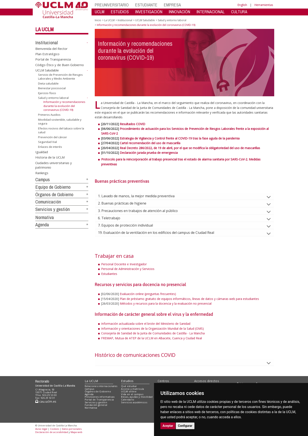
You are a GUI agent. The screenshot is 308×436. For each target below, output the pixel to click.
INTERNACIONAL (211, 12)
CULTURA (239, 12)
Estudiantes (109, 274)
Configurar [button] (185, 425)
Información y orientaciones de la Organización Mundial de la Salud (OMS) (152, 328)
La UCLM (44, 29)
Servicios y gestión (52, 209)
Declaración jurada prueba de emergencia (149, 153)
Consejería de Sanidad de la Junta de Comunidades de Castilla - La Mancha (153, 333)
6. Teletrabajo (112, 218)
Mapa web (76, 432)
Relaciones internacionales (101, 386)
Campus (42, 179)
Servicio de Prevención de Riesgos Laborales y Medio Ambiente (60, 77)
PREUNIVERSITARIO (112, 5)
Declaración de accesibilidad (51, 432)
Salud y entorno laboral (53, 98)
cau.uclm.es (45, 401)
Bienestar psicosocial (52, 88)
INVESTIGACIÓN (148, 12)
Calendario (127, 399)
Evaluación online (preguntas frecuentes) (148, 294)
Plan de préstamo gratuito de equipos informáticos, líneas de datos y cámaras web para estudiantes (189, 299)
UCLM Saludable (47, 70)
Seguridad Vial (47, 142)
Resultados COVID (132, 124)
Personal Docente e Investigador (124, 264)
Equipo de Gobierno (53, 187)
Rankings (41, 173)
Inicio (98, 20)
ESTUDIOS (120, 12)
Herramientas (263, 5)
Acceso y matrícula (132, 388)
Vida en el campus (132, 394)
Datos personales (71, 428)
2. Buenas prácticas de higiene (125, 203)
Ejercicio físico (47, 93)
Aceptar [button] (168, 425)
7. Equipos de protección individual (129, 225)
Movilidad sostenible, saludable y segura (59, 121)
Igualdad (41, 152)
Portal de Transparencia (53, 59)
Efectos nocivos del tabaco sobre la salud (61, 130)
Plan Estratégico (47, 54)
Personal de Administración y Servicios (127, 269)
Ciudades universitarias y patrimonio (53, 164)
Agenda (42, 224)
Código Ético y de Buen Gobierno (59, 64)
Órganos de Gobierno (54, 194)
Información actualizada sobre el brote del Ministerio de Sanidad (146, 324)
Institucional (46, 42)
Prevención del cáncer (52, 137)
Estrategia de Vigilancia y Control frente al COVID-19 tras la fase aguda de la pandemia (180, 138)
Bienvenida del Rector (51, 48)
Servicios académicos (134, 402)
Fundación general (96, 404)
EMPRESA (172, 5)
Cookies (54, 428)
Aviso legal (41, 428)
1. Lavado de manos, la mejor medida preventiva (139, 196)
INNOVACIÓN (179, 12)
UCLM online (128, 391)
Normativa (44, 217)
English (242, 5)
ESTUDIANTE (146, 5)
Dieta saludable (48, 83)
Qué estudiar (129, 386)
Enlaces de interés (50, 147)
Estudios (127, 381)
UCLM (99, 12)
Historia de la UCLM (50, 157)
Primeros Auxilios (49, 115)
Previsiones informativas (100, 396)
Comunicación (48, 202)
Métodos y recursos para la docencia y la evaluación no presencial (166, 303)
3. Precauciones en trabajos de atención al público (141, 210)
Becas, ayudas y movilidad (137, 396)
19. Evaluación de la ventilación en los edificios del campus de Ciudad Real (159, 232)
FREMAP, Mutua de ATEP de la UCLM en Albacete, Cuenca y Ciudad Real (151, 338)
